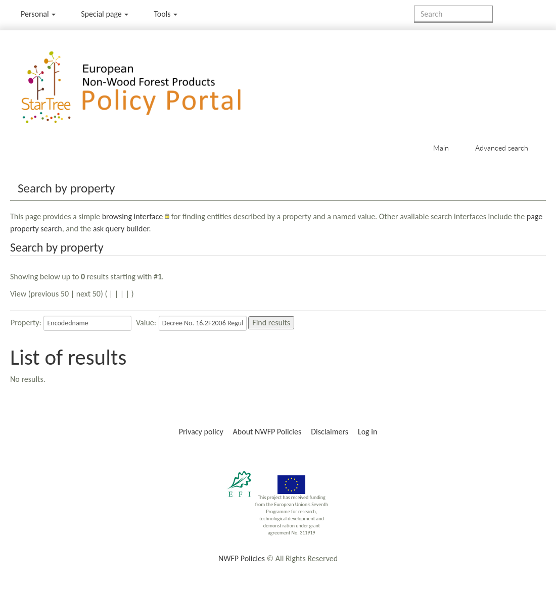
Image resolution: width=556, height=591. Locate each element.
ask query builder (121, 228)
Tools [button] (165, 14)
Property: (26, 322)
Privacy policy (201, 431)
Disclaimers (329, 431)
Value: (146, 322)
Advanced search (501, 147)
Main (441, 147)
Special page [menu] (104, 14)
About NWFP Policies (267, 431)
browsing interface (132, 216)
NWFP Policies (241, 558)
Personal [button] (38, 14)
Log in (367, 431)
